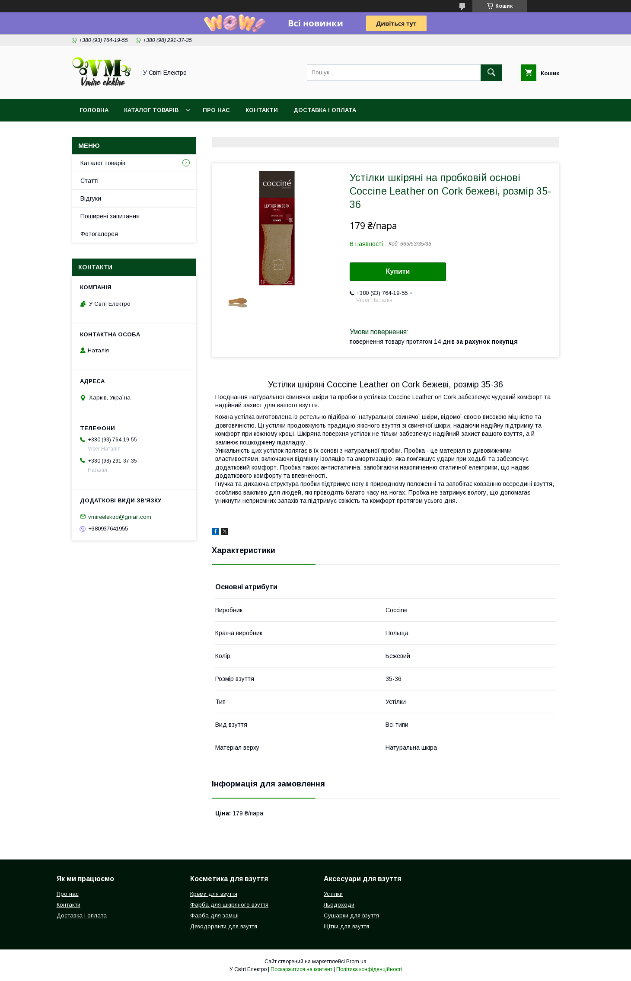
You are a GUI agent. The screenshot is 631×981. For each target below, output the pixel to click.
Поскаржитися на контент (301, 969)
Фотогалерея (99, 233)
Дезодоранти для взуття (223, 926)
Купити (398, 271)
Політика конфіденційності (369, 969)
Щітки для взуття (346, 926)
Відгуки (90, 198)
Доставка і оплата (324, 110)
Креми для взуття (213, 894)
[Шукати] (491, 72)
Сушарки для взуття (351, 915)
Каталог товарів (151, 110)
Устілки (333, 894)
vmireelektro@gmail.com (119, 516)
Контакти (261, 110)
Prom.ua (356, 962)
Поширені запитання (110, 216)
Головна (94, 110)
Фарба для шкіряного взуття (229, 904)
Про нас (216, 110)
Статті (89, 180)
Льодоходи (339, 904)
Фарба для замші (214, 915)
